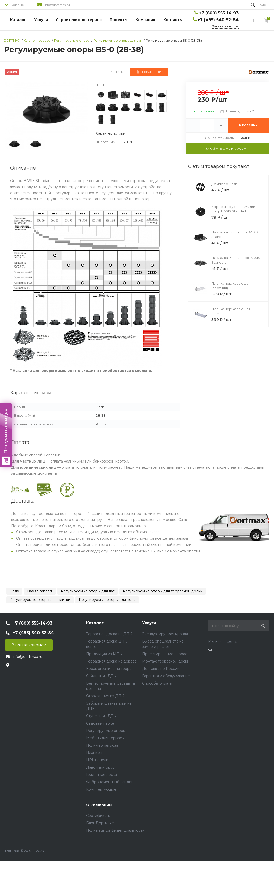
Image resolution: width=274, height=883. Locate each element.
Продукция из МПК (104, 654)
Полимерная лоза (102, 745)
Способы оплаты (157, 683)
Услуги (41, 19)
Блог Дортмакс (100, 823)
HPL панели (97, 760)
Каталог (18, 19)
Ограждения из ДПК (105, 696)
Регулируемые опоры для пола (107, 599)
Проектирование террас (164, 654)
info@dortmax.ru (57, 5)
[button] (81, 108)
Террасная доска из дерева (111, 661)
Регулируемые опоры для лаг (87, 591)
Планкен (94, 752)
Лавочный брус (100, 767)
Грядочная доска (101, 774)
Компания (145, 19)
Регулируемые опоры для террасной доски (163, 591)
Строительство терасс (79, 19)
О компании (99, 804)
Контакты (173, 19)
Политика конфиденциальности (115, 830)
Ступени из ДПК (101, 716)
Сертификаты (98, 815)
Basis (14, 591)
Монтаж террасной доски (165, 661)
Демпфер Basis (224, 184)
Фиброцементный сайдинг (110, 782)
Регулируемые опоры (106, 730)
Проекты (118, 19)
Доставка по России (161, 668)
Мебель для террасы (105, 738)
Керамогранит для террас (109, 668)
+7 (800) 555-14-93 (219, 13)
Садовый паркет (101, 723)
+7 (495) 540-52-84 (218, 19)
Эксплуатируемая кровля (165, 634)
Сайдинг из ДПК (101, 676)
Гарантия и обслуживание (166, 676)
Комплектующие (101, 789)
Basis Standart (39, 591)
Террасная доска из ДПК (109, 634)
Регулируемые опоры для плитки (40, 599)
